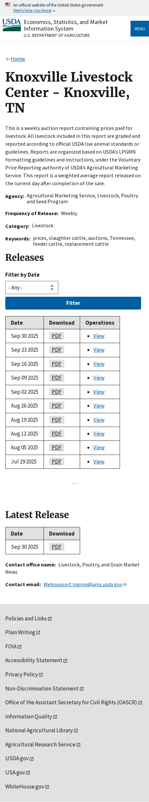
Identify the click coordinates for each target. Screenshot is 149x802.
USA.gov (15, 772)
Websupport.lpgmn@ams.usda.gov (85, 584)
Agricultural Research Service (40, 744)
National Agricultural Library (39, 730)
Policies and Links (26, 618)
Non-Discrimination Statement (42, 688)
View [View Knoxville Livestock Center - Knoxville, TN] (98, 335)
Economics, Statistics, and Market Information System (66, 25)
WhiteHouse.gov (24, 786)
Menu (139, 29)
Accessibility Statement (33, 660)
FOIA (10, 646)
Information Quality (28, 716)
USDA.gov (17, 758)
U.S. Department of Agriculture (57, 35)
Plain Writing (20, 632)
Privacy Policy (21, 674)
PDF (55, 336)
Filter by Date (22, 274)
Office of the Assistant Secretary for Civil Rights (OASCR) (71, 702)
